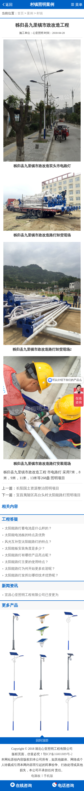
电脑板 (36, 776)
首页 (20, 13)
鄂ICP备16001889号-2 (57, 754)
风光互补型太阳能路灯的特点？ (28, 541)
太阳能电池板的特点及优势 (25, 535)
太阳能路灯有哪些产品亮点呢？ (28, 555)
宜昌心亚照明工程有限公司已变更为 (31, 595)
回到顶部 (42, 740)
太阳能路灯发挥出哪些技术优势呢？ (31, 575)
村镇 (40, 13)
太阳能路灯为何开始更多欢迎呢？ (30, 568)
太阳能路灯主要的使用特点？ (26, 562)
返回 (7, 4)
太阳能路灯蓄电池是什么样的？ (28, 528)
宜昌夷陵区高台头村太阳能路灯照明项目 (48, 495)
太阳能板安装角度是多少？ (25, 548)
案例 (30, 13)
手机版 (48, 776)
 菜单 (76, 4)
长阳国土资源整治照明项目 (37, 488)
